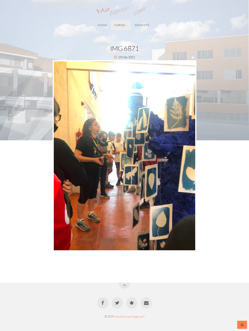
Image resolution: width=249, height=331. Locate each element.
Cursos (119, 25)
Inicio (102, 25)
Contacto (142, 25)
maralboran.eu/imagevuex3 (129, 316)
